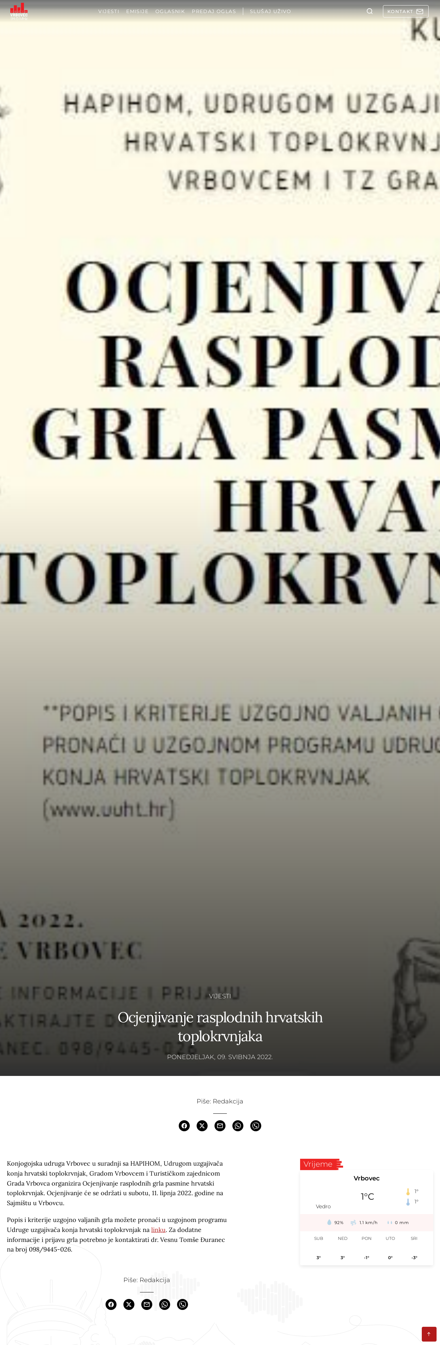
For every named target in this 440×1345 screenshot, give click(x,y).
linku (158, 1230)
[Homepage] (19, 11)
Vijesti (220, 996)
